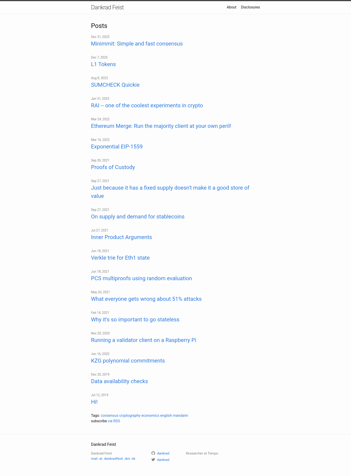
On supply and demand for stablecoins (138, 216)
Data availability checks (119, 381)
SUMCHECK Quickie (115, 85)
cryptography (129, 415)
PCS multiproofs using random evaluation (141, 278)
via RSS (114, 421)
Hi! (94, 402)
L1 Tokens (103, 64)
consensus (109, 415)
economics (150, 415)
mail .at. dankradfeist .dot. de (113, 459)
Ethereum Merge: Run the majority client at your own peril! (161, 126)
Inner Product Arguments (121, 237)
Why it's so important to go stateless (135, 319)
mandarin (180, 415)
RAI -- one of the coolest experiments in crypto (147, 105)
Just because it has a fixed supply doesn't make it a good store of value (170, 192)
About (232, 7)
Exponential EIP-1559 (117, 146)
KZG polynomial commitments (128, 361)
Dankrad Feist (107, 7)
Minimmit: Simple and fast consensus (137, 43)
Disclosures (250, 7)
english (166, 415)
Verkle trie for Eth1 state (120, 258)
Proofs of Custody (113, 167)
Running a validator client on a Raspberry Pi (143, 340)
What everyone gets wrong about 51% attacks (146, 299)
